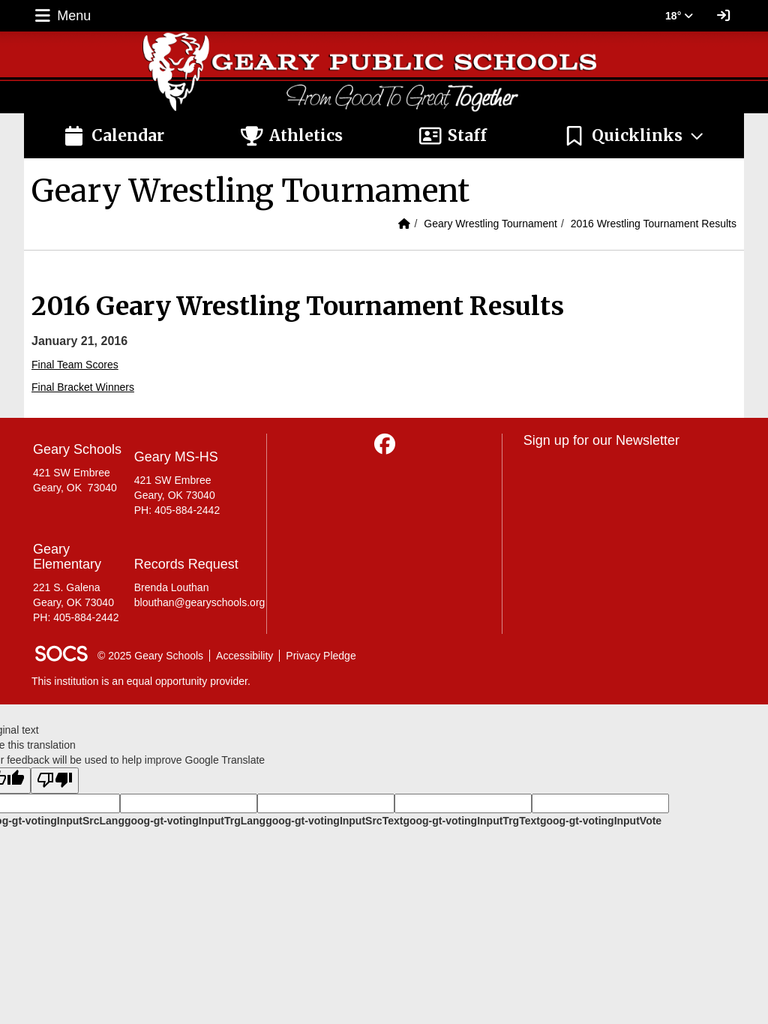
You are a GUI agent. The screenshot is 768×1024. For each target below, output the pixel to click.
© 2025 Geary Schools (150, 656)
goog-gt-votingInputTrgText (471, 821)
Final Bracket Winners (83, 387)
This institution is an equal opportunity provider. (141, 681)
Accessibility (244, 656)
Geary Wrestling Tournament (490, 224)
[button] (634, 135)
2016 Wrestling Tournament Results (653, 224)
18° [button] (679, 16)
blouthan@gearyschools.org (200, 602)
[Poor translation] (55, 780)
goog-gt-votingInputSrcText (334, 821)
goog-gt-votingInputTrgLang (195, 821)
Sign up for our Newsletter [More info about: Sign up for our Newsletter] (602, 440)
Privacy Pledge (321, 656)
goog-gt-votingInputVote (601, 821)
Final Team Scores (75, 365)
